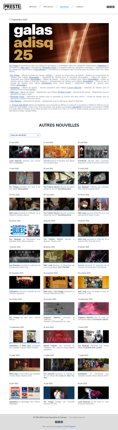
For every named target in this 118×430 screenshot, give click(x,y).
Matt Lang (24, 67)
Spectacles (48, 7)
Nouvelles (64, 7)
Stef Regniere (70, 427)
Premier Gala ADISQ (20, 105)
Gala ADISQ (77, 107)
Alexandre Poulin (49, 67)
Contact (79, 7)
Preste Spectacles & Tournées (55, 417)
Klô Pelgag (13, 66)
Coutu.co (59, 427)
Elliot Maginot (40, 69)
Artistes (33, 7)
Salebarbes (102, 66)
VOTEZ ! (49, 75)
